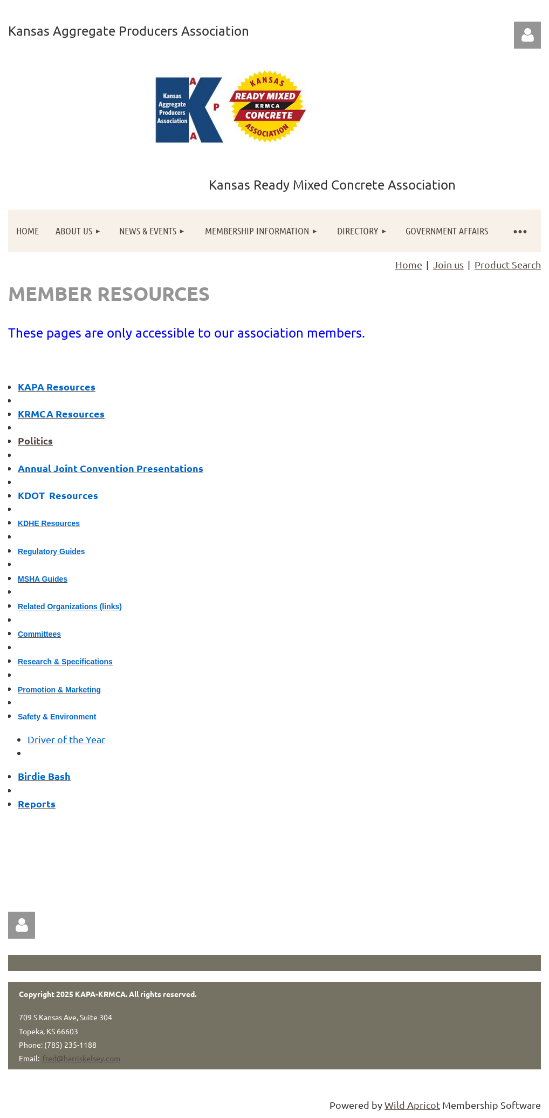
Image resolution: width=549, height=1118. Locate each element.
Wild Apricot (412, 1104)
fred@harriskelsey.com (81, 1058)
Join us (448, 264)
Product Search (508, 264)
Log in (527, 35)
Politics (35, 440)
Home (408, 264)
